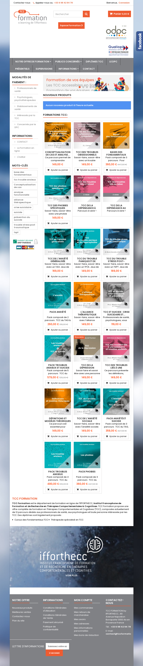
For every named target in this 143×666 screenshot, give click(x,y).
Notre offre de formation (32, 61)
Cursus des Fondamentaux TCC (31, 519)
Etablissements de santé (26, 108)
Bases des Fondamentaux (116, 153)
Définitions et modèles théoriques (58, 419)
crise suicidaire (22, 207)
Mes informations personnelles (83, 629)
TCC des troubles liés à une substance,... (116, 368)
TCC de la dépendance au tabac (116, 208)
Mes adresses (81, 623)
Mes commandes (83, 607)
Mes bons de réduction (86, 635)
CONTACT (22, 141)
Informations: (22, 136)
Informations (68, 68)
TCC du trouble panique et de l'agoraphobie (87, 261)
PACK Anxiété (58, 312)
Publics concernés (67, 61)
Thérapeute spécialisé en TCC (67, 519)
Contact (89, 68)
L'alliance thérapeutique (87, 313)
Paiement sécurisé (53, 622)
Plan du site (18, 620)
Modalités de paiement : (21, 79)
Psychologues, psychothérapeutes (25, 99)
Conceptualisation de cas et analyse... (57, 153)
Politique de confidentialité (50, 628)
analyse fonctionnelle (21, 193)
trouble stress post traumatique (24, 226)
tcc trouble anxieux (25, 179)
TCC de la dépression (87, 366)
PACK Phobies (87, 471)
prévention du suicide (22, 218)
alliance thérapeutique (22, 201)
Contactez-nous (22, 2)
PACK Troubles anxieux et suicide (57, 366)
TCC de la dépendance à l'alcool (87, 208)
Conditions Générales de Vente (54, 616)
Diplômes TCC (94, 61)
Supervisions (44, 68)
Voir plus (71, 575)
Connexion (124, 2)
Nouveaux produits (57, 95)
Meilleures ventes (21, 612)
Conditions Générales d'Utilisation (54, 609)
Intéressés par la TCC (25, 117)
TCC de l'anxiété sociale (87, 419)
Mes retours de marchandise (82, 614)
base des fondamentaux (23, 173)
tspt (16, 232)
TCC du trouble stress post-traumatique (116, 261)
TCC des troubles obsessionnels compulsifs (87, 155)
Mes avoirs (80, 619)
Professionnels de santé (25, 90)
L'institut (21, 157)
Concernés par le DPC (25, 126)
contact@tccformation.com (122, 633)
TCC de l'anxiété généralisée (58, 260)
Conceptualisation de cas (25, 186)
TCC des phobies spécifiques (58, 206)
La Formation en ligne (24, 149)
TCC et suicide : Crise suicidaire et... (116, 313)
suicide (18, 212)
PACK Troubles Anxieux (57, 473)
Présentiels (22, 68)
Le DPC (113, 61)
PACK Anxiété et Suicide (116, 419)
